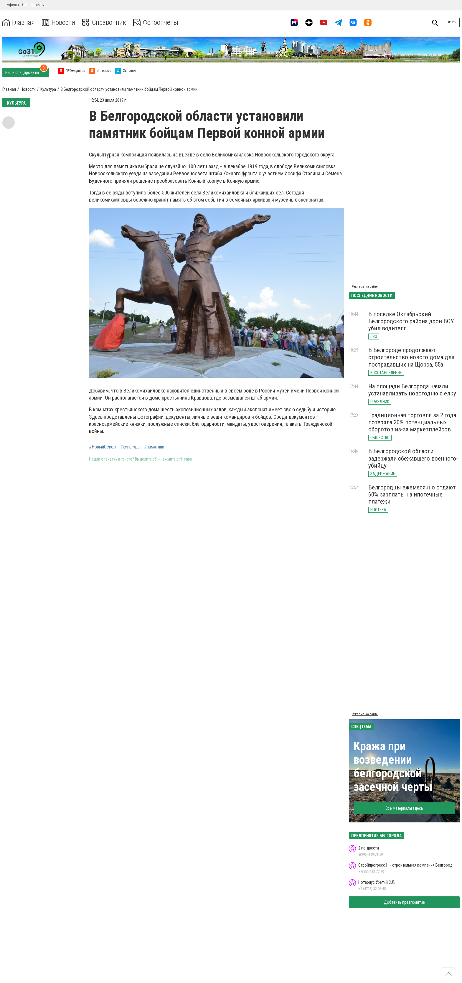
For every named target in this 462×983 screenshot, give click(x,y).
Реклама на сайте (365, 286)
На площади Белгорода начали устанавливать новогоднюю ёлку (412, 390)
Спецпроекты (33, 4)
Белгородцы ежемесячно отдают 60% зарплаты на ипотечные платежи (412, 494)
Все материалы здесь (404, 808)
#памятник (154, 447)
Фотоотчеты (155, 23)
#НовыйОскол (102, 447)
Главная (18, 23)
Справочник (104, 23)
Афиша (13, 4)
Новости (58, 23)
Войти (452, 22)
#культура (130, 447)
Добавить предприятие (404, 902)
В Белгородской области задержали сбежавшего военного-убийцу (413, 458)
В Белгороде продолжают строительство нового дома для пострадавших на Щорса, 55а (411, 357)
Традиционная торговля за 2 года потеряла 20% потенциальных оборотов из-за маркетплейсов (412, 422)
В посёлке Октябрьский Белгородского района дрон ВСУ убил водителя (411, 321)
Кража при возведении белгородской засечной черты (393, 766)
